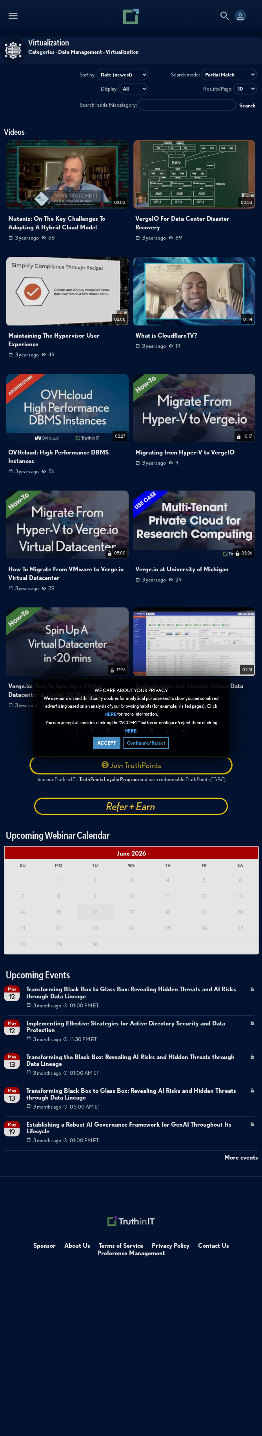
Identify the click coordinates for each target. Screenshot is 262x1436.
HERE (110, 715)
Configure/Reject (146, 743)
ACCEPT (106, 743)
